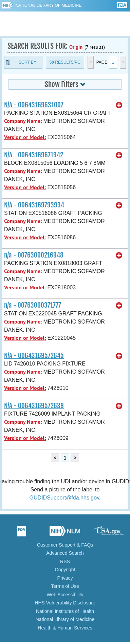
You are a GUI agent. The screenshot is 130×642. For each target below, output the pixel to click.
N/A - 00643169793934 (34, 205)
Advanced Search (65, 553)
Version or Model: (25, 137)
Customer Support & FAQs (65, 545)
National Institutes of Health (65, 611)
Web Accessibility (65, 594)
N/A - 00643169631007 (33, 105)
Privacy (65, 578)
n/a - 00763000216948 (33, 255)
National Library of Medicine (48, 5)
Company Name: (23, 121)
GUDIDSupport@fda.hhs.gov (64, 498)
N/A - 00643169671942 (33, 155)
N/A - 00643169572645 (34, 356)
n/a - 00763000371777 (32, 305)
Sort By (27, 62)
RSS (65, 561)
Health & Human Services (65, 627)
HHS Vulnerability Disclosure (65, 602)
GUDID (65, 23)
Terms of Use (65, 586)
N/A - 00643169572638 (34, 406)
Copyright (65, 569)
